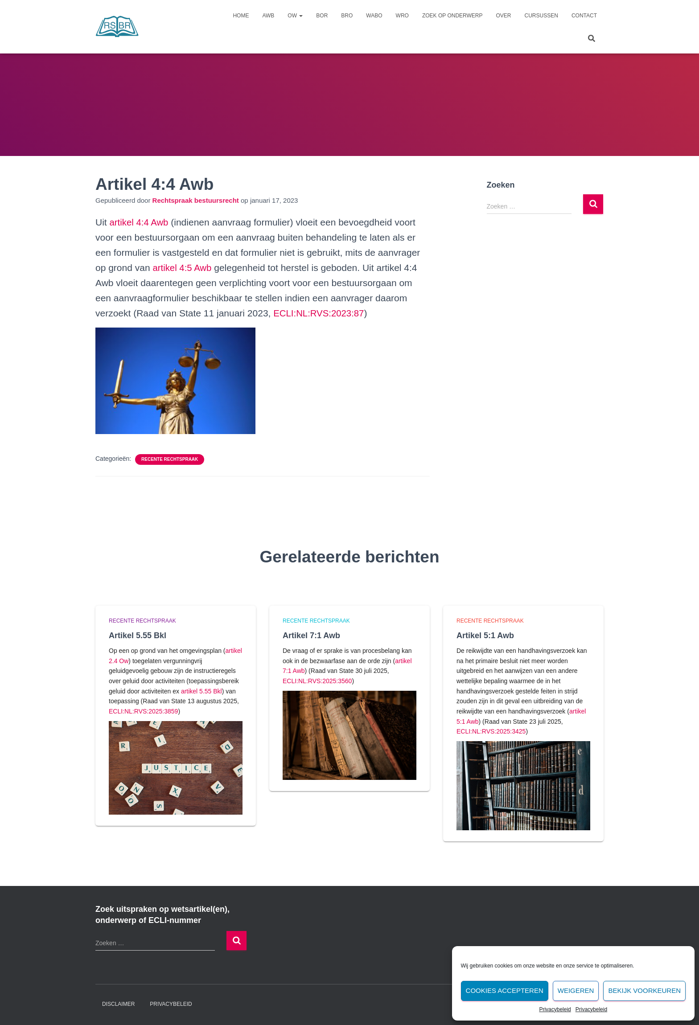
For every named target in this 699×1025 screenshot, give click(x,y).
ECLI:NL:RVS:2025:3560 (317, 681)
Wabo (374, 15)
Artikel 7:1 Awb (311, 635)
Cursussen (541, 15)
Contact (584, 15)
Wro (402, 15)
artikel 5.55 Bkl (201, 691)
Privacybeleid (555, 1009)
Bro (347, 15)
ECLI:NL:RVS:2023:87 (320, 313)
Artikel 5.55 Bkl (137, 635)
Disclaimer (118, 1004)
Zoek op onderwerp (452, 15)
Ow (295, 15)
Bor (322, 15)
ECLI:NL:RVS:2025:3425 (491, 731)
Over (503, 15)
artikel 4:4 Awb (140, 222)
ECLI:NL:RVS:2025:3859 (143, 711)
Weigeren (576, 990)
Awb (268, 15)
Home (241, 15)
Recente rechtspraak (169, 459)
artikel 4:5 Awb (182, 267)
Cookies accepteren (504, 990)
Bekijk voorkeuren (644, 990)
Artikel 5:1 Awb (485, 635)
